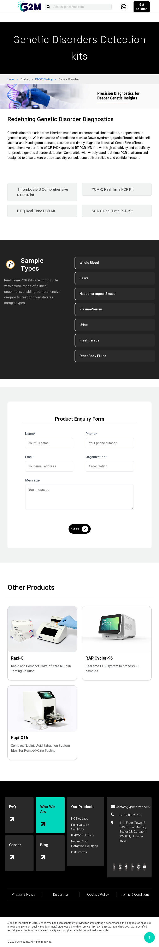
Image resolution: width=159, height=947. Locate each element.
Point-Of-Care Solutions (80, 827)
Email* (30, 457)
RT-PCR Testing (44, 79)
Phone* (91, 434)
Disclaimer (60, 894)
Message (32, 480)
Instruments (79, 852)
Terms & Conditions (135, 894)
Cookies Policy (98, 894)
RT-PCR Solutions (82, 835)
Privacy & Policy (23, 894)
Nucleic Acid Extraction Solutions (84, 844)
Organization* (96, 457)
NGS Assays (79, 818)
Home (10, 79)
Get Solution (141, 7)
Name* (30, 434)
